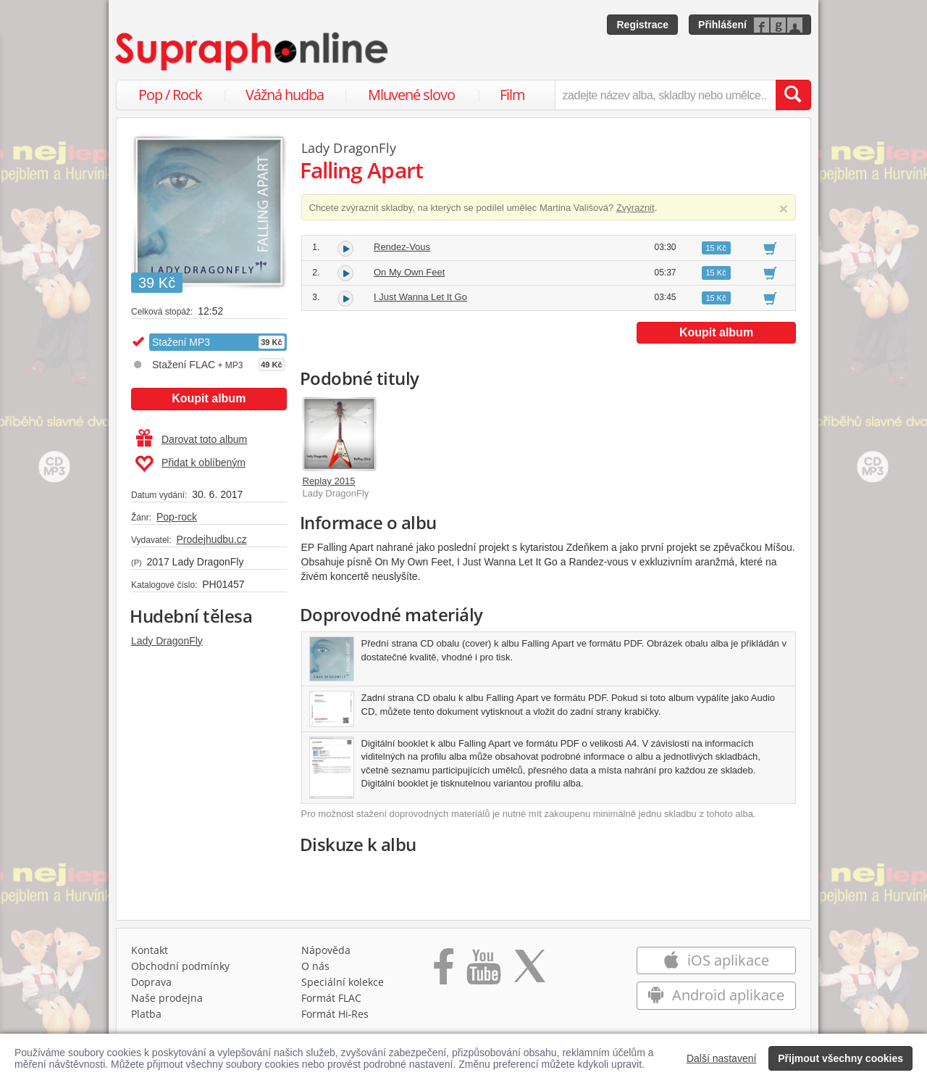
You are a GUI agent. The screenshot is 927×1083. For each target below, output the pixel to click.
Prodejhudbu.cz (211, 539)
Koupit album (209, 398)
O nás (315, 966)
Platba (146, 1014)
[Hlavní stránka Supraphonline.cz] (253, 51)
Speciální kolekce (342, 982)
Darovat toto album (191, 439)
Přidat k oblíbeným (190, 464)
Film (512, 94)
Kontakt (149, 950)
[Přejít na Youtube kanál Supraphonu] (483, 971)
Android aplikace (715, 995)
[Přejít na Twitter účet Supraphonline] (529, 971)
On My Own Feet (409, 272)
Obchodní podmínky (180, 966)
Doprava (151, 982)
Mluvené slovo (411, 94)
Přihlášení (722, 24)
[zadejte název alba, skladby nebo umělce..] (665, 95)
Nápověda (326, 950)
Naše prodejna (167, 998)
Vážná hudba (285, 94)
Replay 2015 (329, 481)
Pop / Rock (170, 94)
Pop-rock (176, 517)
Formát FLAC (331, 998)
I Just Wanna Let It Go (420, 296)
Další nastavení (722, 1058)
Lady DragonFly (167, 641)
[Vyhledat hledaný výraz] (793, 95)
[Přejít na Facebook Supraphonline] (443, 971)
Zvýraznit (635, 207)
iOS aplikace (716, 960)
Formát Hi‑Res (335, 1014)
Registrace (642, 24)
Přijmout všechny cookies (840, 1058)
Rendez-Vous (402, 246)
